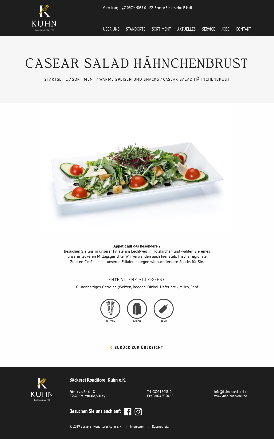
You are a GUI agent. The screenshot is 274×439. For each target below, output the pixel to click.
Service (209, 29)
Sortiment (161, 29)
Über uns (111, 29)
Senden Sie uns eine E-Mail (173, 7)
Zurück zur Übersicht (136, 347)
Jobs (227, 29)
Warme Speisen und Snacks (129, 79)
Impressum (137, 426)
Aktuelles (186, 29)
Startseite (56, 79)
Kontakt (243, 29)
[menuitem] (114, 30)
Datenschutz (160, 426)
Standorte (135, 29)
